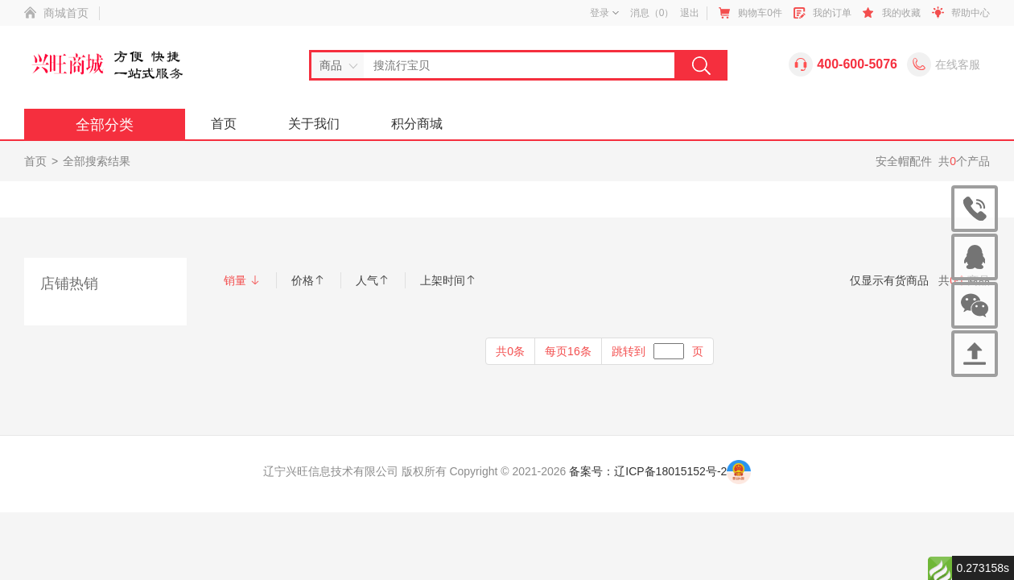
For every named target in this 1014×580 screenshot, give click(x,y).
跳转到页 (657, 351)
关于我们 (314, 123)
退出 (689, 13)
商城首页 (66, 12)
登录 (604, 13)
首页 (224, 123)
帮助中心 (970, 13)
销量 (242, 280)
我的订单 (832, 13)
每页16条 (568, 351)
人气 (373, 280)
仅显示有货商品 (889, 280)
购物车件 (760, 13)
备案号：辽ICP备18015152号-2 (648, 471)
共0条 (510, 351)
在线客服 (957, 64)
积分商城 (417, 123)
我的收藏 (901, 13)
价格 (308, 280)
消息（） (652, 13)
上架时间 (448, 280)
